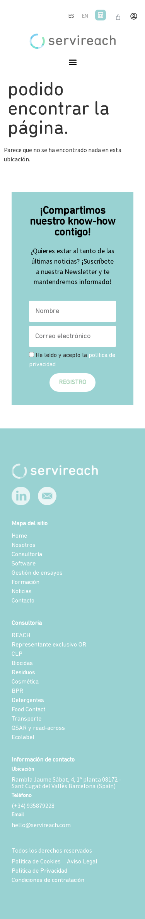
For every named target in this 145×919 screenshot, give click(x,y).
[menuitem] (71, 17)
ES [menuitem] (71, 16)
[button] (72, 62)
